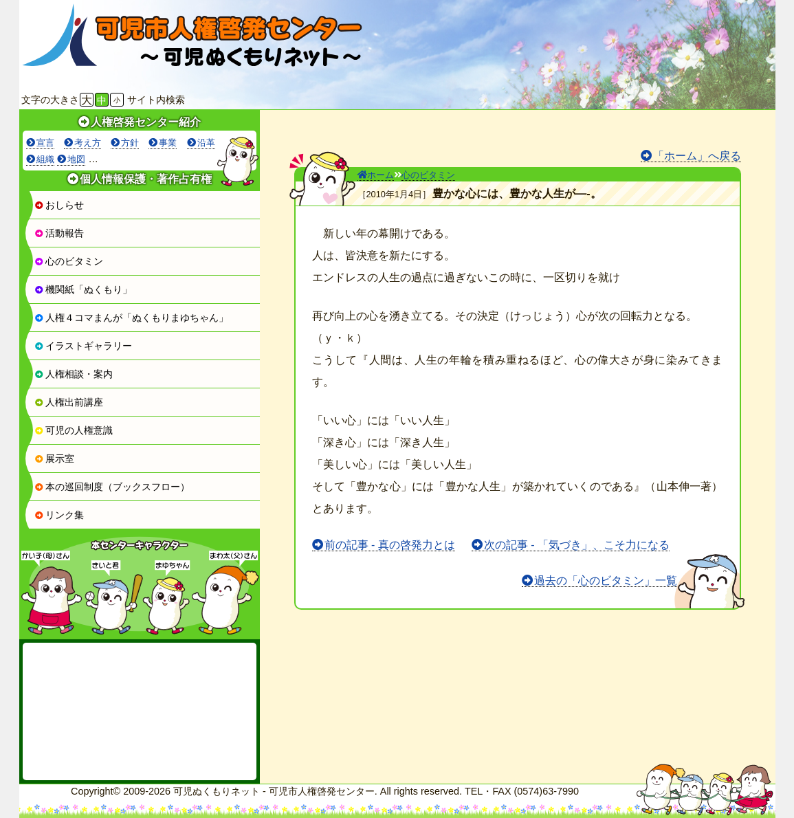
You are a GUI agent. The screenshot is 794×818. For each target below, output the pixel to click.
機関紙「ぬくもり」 (83, 289)
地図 (76, 159)
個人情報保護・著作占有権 (146, 179)
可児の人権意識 (73, 430)
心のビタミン (68, 261)
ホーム (375, 175)
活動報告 (59, 233)
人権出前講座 (68, 402)
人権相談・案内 (73, 373)
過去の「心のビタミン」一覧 (605, 580)
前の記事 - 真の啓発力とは (389, 545)
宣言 (45, 142)
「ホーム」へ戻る (697, 156)
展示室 (54, 458)
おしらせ (59, 204)
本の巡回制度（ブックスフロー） (112, 486)
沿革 (206, 142)
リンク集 (59, 514)
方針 (130, 142)
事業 (168, 142)
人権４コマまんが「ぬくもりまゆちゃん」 (131, 317)
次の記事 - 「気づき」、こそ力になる (577, 545)
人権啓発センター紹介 (146, 122)
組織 (45, 159)
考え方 (87, 142)
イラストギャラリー (83, 345)
